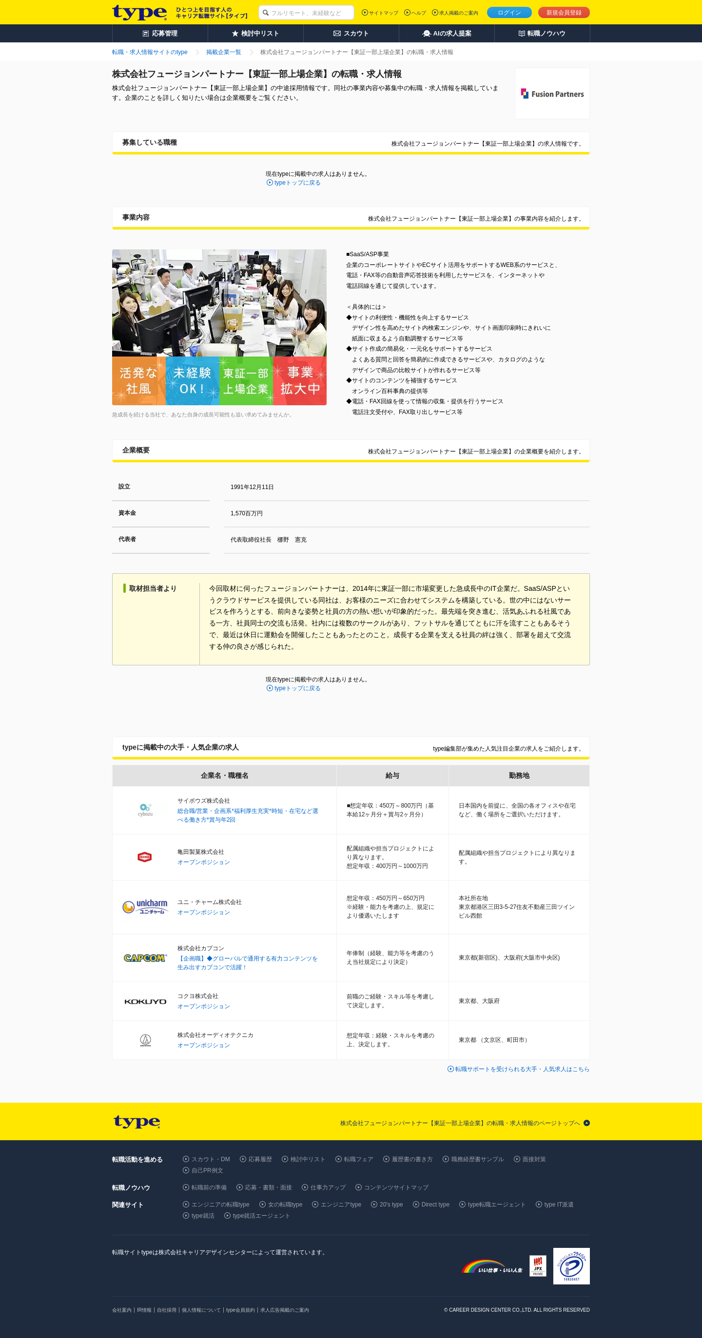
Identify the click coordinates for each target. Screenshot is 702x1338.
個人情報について (201, 1310)
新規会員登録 (564, 12)
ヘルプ (418, 13)
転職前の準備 (209, 1187)
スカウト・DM (211, 1159)
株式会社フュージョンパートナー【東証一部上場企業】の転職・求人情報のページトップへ (460, 1123)
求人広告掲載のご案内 (284, 1310)
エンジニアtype (341, 1204)
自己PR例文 (207, 1170)
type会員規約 (240, 1310)
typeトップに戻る (297, 182)
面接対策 (534, 1159)
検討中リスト (308, 1159)
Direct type (435, 1204)
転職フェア (358, 1159)
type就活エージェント (262, 1215)
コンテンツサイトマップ (396, 1187)
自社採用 (166, 1310)
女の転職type (285, 1204)
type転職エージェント (497, 1204)
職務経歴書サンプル (477, 1159)
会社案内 (122, 1310)
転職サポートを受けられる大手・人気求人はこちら (522, 1069)
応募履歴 (260, 1159)
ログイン (509, 12)
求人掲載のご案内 (458, 13)
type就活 (203, 1215)
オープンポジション (203, 862)
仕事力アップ (328, 1187)
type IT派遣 (559, 1204)
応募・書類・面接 (268, 1187)
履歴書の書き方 (412, 1159)
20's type (391, 1204)
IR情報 (144, 1310)
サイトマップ (383, 13)
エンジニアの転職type (221, 1204)
